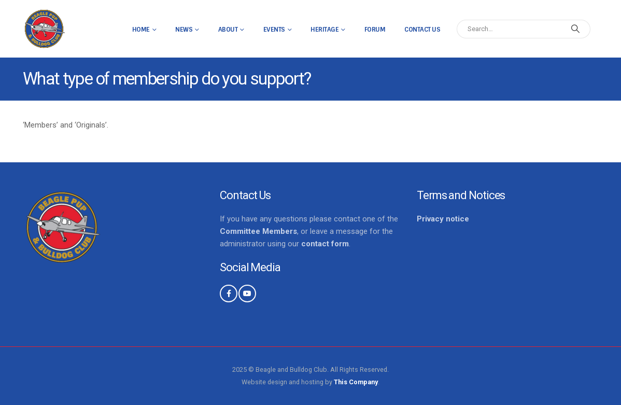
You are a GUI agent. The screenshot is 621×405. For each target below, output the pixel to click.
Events (274, 29)
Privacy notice (443, 219)
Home (141, 29)
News (183, 29)
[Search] (575, 29)
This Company (356, 382)
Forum (375, 29)
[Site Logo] (44, 29)
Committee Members (258, 231)
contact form (325, 243)
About (228, 29)
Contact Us (422, 29)
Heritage (324, 29)
